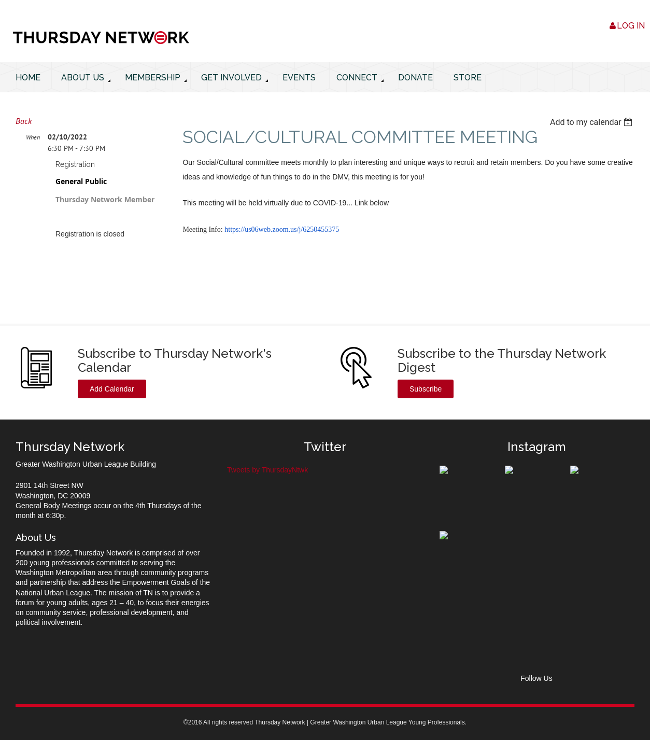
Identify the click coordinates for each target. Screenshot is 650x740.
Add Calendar (112, 389)
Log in (631, 26)
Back (24, 121)
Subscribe (425, 389)
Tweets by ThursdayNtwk (267, 470)
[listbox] (592, 122)
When (33, 137)
